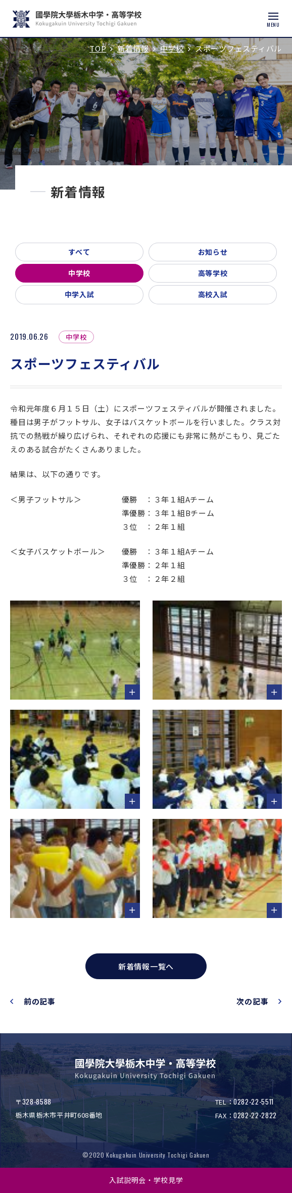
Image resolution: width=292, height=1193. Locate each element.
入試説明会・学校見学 (146, 1180)
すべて (79, 252)
